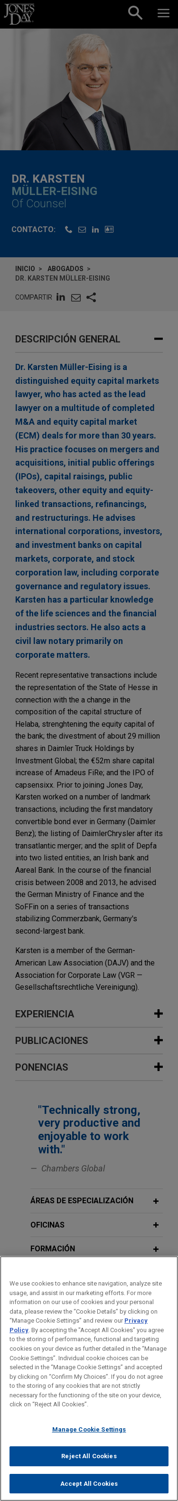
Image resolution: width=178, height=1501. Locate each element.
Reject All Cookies (88, 1465)
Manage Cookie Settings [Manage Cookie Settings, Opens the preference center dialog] (89, 1438)
